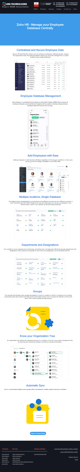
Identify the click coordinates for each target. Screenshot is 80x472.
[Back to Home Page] (38, 433)
